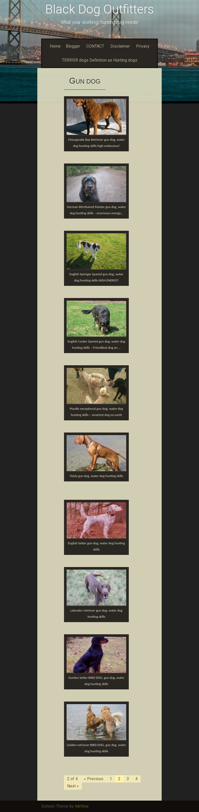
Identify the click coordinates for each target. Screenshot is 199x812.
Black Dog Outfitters (99, 9)
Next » (73, 786)
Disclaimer (120, 46)
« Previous (93, 778)
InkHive (82, 806)
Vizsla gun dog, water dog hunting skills (96, 476)
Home (55, 46)
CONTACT (95, 46)
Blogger (73, 46)
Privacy (143, 46)
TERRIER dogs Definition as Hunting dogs (99, 60)
